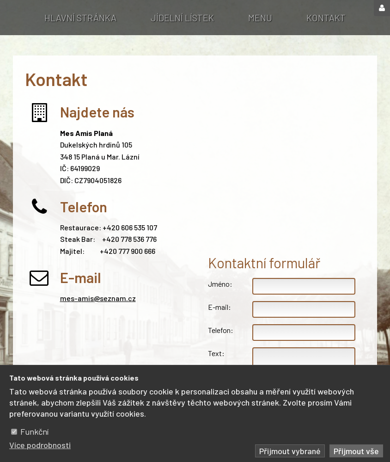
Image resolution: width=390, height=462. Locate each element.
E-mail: (219, 306)
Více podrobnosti (40, 445)
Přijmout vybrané (290, 451)
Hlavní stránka (80, 17)
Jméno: (220, 283)
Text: (216, 353)
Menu (260, 17)
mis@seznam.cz (109, 298)
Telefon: (220, 330)
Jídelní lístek (182, 17)
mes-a (71, 298)
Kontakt (326, 17)
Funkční (34, 431)
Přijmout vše (356, 451)
